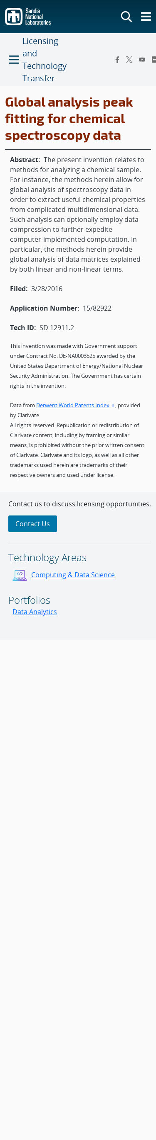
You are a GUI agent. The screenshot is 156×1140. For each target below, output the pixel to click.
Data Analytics (34, 611)
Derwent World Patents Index (75, 405)
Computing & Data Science (73, 574)
